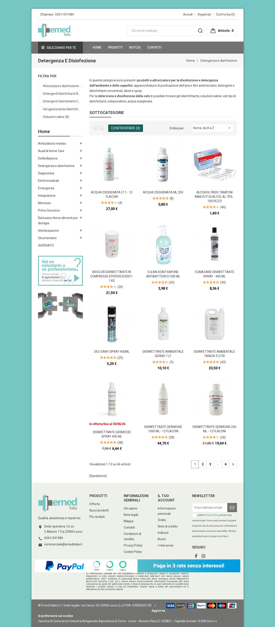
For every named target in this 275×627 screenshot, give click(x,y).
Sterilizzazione (48, 230)
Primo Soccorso (49, 210)
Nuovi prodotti (99, 510)
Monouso (44, 203)
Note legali (131, 515)
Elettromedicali (48, 180)
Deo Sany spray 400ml (111, 351)
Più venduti (97, 516)
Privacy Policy (133, 545)
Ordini (162, 520)
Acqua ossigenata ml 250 (163, 192)
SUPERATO (46, 245)
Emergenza (46, 188)
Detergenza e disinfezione (56, 166)
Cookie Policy (133, 551)
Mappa (128, 521)
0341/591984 (64, 14)
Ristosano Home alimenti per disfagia (58, 220)
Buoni (162, 539)
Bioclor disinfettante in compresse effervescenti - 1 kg (111, 276)
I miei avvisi (165, 545)
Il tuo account (166, 498)
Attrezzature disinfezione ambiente (62, 86)
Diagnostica (46, 173)
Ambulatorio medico (52, 143)
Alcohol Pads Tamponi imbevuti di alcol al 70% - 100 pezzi (214, 197)
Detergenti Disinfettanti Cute (62, 101)
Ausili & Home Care (51, 151)
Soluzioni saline (56, 117)
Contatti (129, 527)
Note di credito (168, 526)
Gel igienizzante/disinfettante (62, 109)
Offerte (94, 504)
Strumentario (47, 238)
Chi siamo (130, 508)
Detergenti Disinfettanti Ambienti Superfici (62, 93)
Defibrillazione (48, 158)
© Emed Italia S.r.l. (50, 605)
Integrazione (47, 195)
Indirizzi (163, 532)
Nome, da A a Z (212, 128)
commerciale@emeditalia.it (63, 544)
